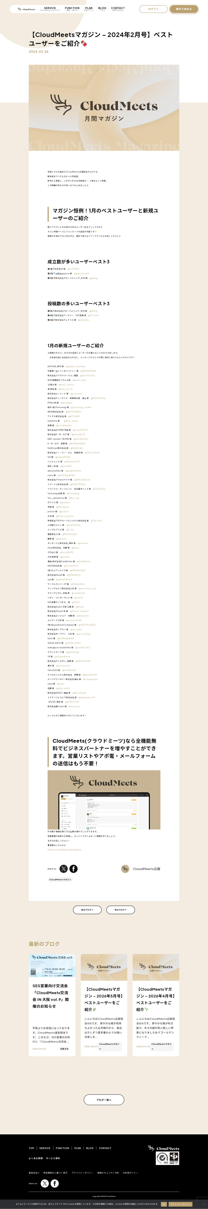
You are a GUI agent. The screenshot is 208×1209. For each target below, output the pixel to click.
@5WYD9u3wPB (87, 625)
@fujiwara (61, 539)
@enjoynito (83, 616)
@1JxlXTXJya (99, 489)
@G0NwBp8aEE (65, 638)
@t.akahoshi (78, 593)
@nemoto (83, 543)
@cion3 (79, 597)
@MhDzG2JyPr (69, 534)
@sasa (60, 684)
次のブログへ (121, 910)
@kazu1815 (66, 466)
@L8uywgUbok (62, 656)
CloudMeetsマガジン (60, 879)
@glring (94, 278)
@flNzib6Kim (78, 584)
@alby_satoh (63, 688)
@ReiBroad (77, 448)
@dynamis (83, 320)
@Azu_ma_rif (66, 389)
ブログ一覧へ (104, 1100)
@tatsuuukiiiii (63, 665)
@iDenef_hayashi (79, 611)
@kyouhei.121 (78, 434)
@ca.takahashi (64, 425)
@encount (74, 706)
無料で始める (184, 9)
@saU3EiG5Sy (81, 439)
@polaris (65, 502)
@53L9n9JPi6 (71, 566)
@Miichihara (62, 507)
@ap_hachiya (83, 634)
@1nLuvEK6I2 (67, 552)
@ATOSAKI (74, 416)
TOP (31, 1148)
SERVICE (50, 8)
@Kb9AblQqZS (77, 443)
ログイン (153, 9)
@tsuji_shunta (66, 384)
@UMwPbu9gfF (78, 570)
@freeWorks (83, 561)
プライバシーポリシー (85, 1173)
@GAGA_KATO (73, 643)
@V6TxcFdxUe (92, 452)
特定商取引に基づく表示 (57, 1173)
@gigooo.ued (81, 273)
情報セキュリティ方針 (113, 1173)
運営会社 (33, 1173)
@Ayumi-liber (80, 380)
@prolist (63, 511)
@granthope (72, 652)
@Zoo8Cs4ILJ (82, 647)
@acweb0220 (80, 430)
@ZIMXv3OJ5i (72, 702)
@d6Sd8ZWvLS (64, 579)
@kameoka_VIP (87, 697)
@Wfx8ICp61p (98, 398)
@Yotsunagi (73, 493)
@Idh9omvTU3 (72, 461)
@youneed (76, 393)
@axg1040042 (73, 471)
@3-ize (70, 529)
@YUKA (75, 602)
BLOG (102, 8)
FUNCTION (72, 8)
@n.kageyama (90, 679)
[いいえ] (204, 1204)
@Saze (75, 548)
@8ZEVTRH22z (78, 484)
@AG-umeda (79, 693)
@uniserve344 (74, 620)
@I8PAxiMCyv (74, 575)
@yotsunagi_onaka (81, 407)
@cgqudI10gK (62, 457)
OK (163, 1204)
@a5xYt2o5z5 (87, 375)
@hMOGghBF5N (66, 475)
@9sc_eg (74, 498)
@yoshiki (65, 557)
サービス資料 (53, 1159)
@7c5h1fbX (73, 269)
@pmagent (66, 403)
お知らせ (64, 1049)
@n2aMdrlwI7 (69, 670)
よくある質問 (36, 1159)
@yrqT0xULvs (73, 525)
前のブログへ (87, 910)
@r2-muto (93, 315)
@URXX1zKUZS (83, 661)
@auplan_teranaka (75, 366)
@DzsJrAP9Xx (90, 675)
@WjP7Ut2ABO (73, 412)
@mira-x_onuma (64, 516)
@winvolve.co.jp (87, 588)
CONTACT (118, 8)
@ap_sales (76, 629)
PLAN (89, 8)
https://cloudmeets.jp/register (65, 850)
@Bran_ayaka (71, 421)
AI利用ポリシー (137, 1173)
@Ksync (80, 607)
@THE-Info (96, 520)
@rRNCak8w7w (82, 480)
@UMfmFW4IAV (88, 371)
